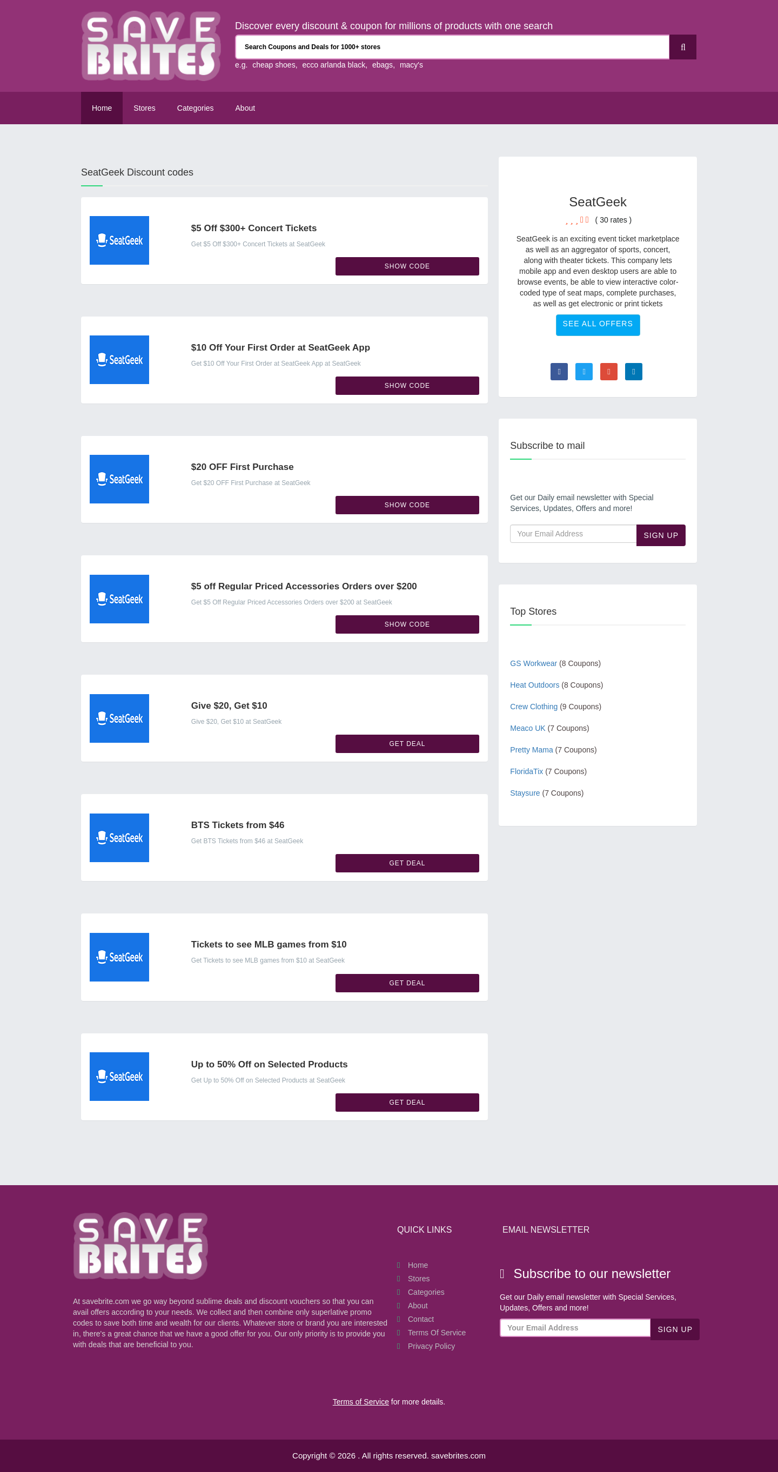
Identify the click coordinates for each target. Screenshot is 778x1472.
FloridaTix (548, 771)
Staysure (547, 793)
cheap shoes (273, 65)
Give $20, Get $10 (229, 706)
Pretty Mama (553, 749)
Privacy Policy (431, 1346)
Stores (144, 108)
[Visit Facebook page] (559, 371)
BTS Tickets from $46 (238, 825)
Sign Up (661, 535)
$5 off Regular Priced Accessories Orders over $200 (304, 586)
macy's (411, 65)
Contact (421, 1319)
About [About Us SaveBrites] (246, 108)
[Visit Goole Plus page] (609, 371)
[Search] (682, 47)
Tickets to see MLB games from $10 (269, 944)
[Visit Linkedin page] (633, 371)
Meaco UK (549, 728)
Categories (195, 108)
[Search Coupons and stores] (452, 47)
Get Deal (407, 744)
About (418, 1305)
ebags (382, 65)
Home (102, 108)
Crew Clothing (555, 706)
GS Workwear (555, 663)
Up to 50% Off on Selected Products (269, 1064)
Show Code (407, 266)
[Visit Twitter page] (584, 371)
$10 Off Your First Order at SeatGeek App (280, 347)
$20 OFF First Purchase (242, 467)
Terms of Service (437, 1332)
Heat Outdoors (556, 685)
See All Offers (598, 323)
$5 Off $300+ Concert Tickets (254, 228)
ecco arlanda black (333, 65)
